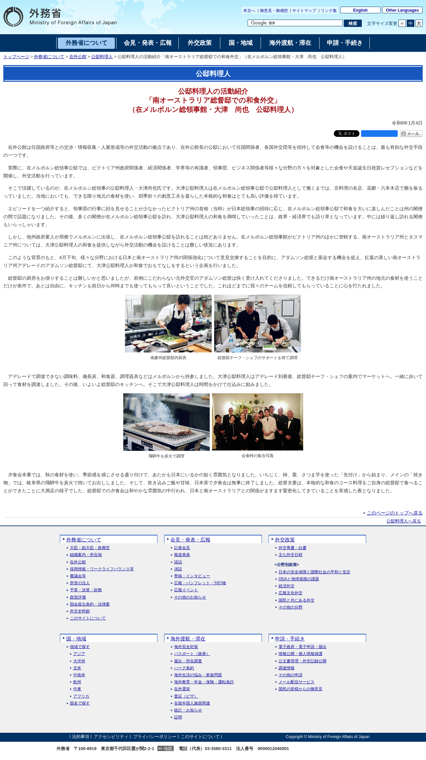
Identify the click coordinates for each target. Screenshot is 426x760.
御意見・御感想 (274, 10)
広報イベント (186, 590)
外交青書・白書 (293, 548)
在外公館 (78, 56)
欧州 (77, 682)
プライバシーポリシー (154, 736)
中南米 (79, 675)
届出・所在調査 (188, 661)
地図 (168, 748)
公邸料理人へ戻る (403, 521)
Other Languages (402, 10)
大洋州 (79, 661)
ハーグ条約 (184, 668)
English (360, 10)
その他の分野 (291, 607)
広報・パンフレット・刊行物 (200, 583)
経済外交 (287, 586)
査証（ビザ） (186, 696)
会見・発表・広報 (190, 539)
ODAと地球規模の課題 (299, 579)
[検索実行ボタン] (352, 23)
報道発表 (182, 555)
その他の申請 (291, 675)
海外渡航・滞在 (187, 638)
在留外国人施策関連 (192, 703)
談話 (178, 562)
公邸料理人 (102, 56)
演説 (178, 569)
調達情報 (287, 668)
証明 (178, 717)
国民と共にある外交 (297, 600)
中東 (77, 689)
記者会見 (182, 548)
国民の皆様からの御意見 (300, 689)
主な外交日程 (291, 555)
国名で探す (80, 703)
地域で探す (80, 647)
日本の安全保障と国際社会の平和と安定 (314, 572)
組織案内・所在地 (86, 555)
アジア (79, 654)
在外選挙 (182, 689)
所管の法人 (80, 583)
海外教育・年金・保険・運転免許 (204, 682)
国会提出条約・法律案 (90, 604)
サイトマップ (304, 10)
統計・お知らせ (188, 710)
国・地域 (76, 638)
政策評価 (78, 597)
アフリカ (81, 696)
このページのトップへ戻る (395, 513)
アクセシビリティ (111, 736)
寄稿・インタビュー (192, 576)
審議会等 (78, 576)
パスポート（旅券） (192, 654)
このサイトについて (88, 618)
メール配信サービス (297, 682)
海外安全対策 (186, 647)
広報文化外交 (291, 593)
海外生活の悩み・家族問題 (198, 675)
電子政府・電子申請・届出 (302, 647)
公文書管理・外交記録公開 (302, 661)
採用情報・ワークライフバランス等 (102, 569)
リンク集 (329, 10)
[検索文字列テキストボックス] (295, 23)
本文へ (249, 10)
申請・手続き (290, 638)
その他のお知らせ (190, 597)
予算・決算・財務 (86, 590)
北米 (77, 668)
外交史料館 (80, 611)
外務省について (49, 56)
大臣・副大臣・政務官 (90, 548)
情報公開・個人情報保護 (300, 654)
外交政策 (285, 539)
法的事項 (80, 736)
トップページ (16, 56)
